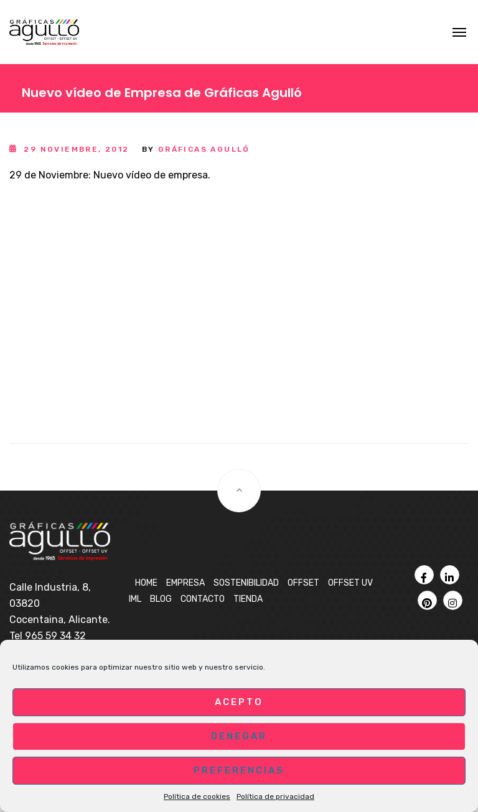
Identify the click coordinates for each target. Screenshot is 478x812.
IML (135, 599)
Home (146, 583)
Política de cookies (197, 796)
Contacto (202, 599)
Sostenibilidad (246, 583)
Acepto (239, 702)
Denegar (239, 736)
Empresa (185, 583)
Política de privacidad (275, 796)
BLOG (161, 599)
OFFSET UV (350, 583)
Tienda (248, 599)
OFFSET (303, 583)
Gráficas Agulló (204, 149)
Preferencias (239, 770)
